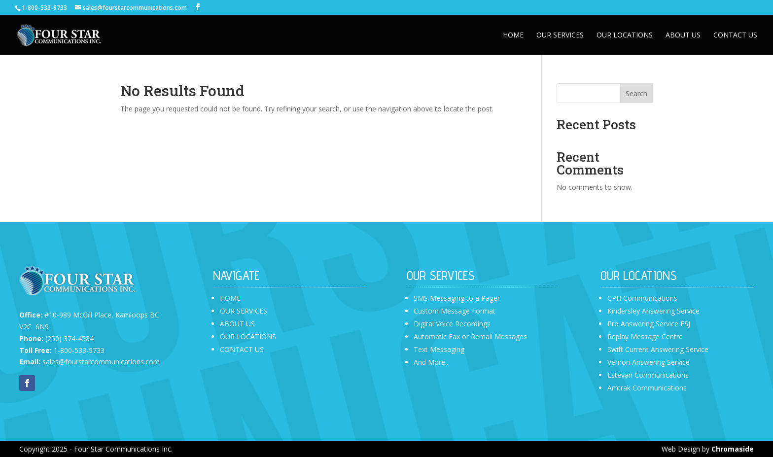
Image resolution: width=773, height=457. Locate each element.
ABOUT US (237, 323)
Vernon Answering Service (648, 362)
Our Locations (625, 35)
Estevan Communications (648, 375)
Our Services (560, 35)
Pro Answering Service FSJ (648, 323)
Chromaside (732, 449)
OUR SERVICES (243, 311)
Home (513, 35)
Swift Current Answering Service (657, 349)
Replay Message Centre (645, 336)
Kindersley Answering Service (653, 311)
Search (636, 93)
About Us (683, 35)
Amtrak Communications (647, 387)
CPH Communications (642, 298)
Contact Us (735, 35)
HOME (230, 298)
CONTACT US (242, 349)
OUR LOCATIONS (248, 336)
